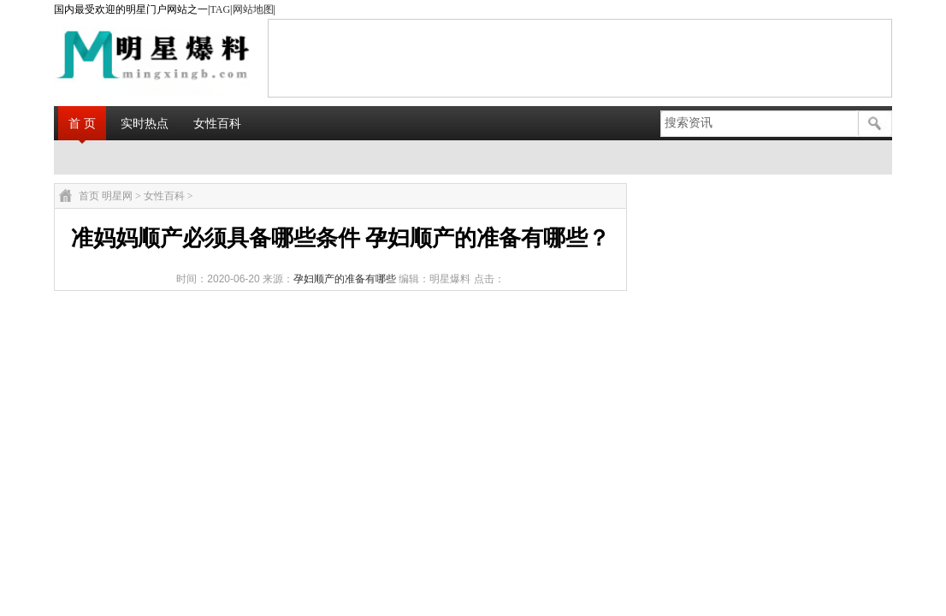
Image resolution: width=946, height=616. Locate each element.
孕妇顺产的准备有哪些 (344, 279)
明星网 (117, 196)
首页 (89, 196)
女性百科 (217, 123)
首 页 (82, 123)
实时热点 (145, 123)
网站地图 (253, 9)
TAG (220, 9)
